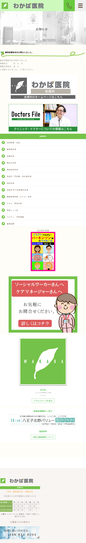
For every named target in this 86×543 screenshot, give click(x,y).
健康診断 (10, 224)
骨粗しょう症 (12, 210)
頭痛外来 (10, 156)
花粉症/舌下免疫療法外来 (17, 190)
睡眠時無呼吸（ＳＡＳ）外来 (19, 197)
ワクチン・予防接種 (15, 217)
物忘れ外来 (11, 163)
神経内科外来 (12, 170)
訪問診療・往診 (13, 143)
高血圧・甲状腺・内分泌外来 (19, 176)
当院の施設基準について (43, 437)
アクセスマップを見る (43, 400)
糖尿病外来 (11, 149)
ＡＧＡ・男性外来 (14, 203)
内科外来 (10, 183)
